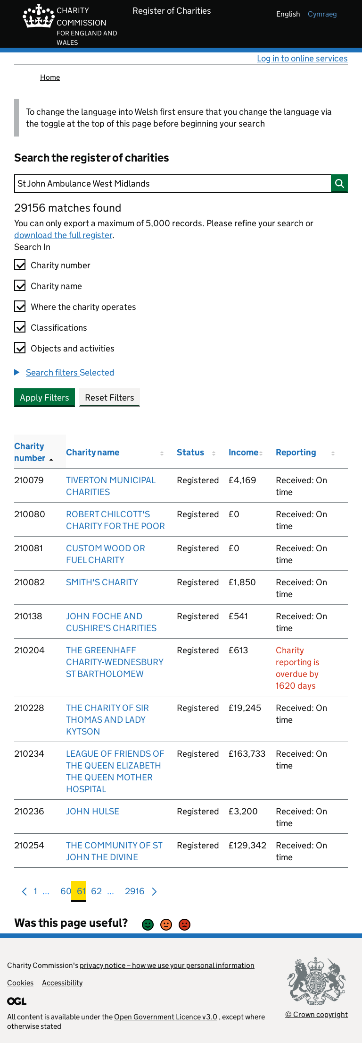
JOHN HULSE (92, 811)
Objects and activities (73, 348)
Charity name (56, 286)
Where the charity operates (83, 306)
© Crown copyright (316, 1014)
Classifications (59, 327)
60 (66, 893)
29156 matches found (67, 207)
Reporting (296, 452)
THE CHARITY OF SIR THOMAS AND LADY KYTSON (107, 719)
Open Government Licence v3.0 (165, 1016)
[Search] (181, 183)
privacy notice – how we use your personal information (167, 965)
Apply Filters (44, 397)
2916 (135, 893)
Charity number (60, 265)
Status (190, 452)
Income (243, 452)
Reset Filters (109, 397)
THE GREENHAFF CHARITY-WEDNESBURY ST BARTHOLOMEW (114, 662)
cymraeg (322, 13)
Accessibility (62, 982)
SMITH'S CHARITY (102, 582)
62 (96, 893)
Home (50, 77)
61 (81, 893)
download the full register (63, 235)
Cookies (20, 982)
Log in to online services (302, 58)
